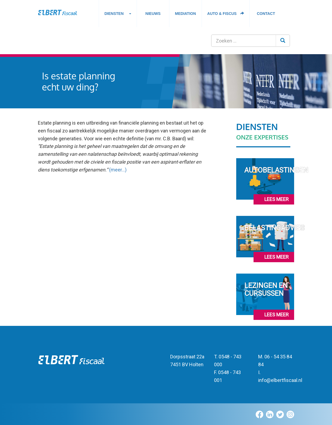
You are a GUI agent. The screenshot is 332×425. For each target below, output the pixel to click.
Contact (266, 13)
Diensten (117, 15)
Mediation (185, 13)
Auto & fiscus (225, 13)
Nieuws (152, 13)
